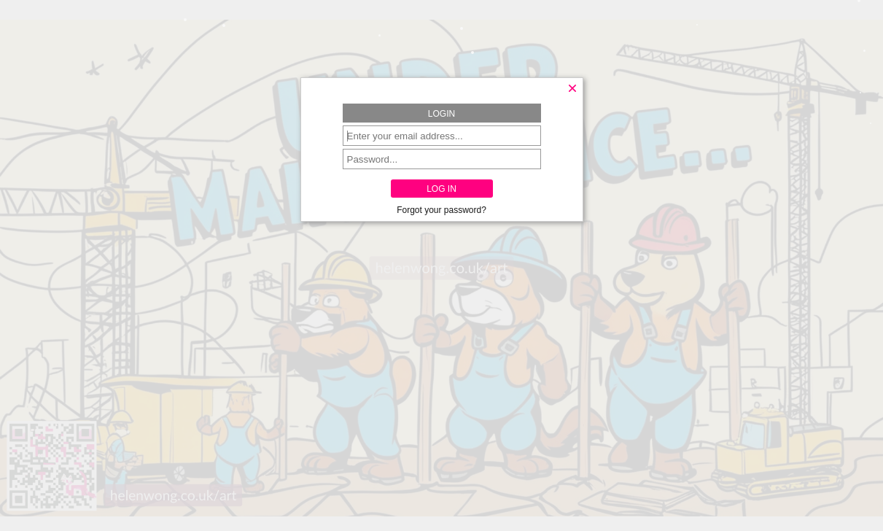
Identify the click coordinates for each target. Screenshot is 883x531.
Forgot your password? (441, 210)
